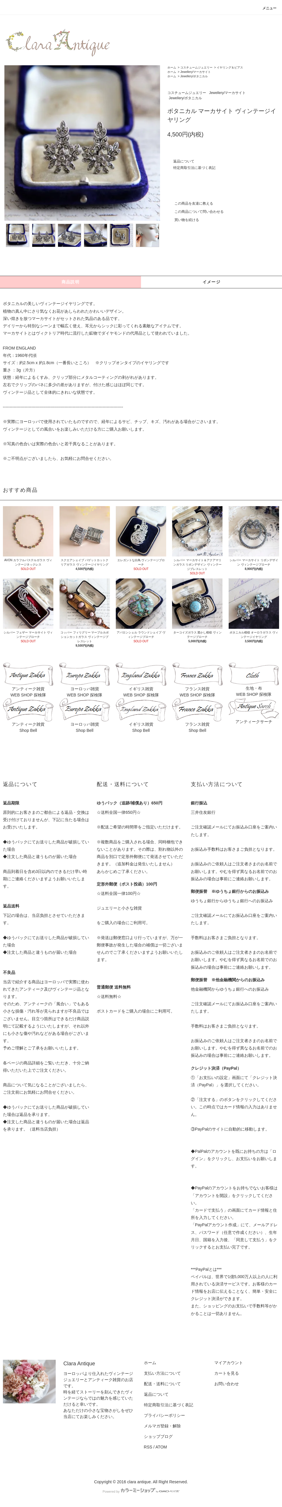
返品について (183, 161)
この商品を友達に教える (190, 203)
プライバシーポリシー (164, 1415)
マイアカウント (228, 1362)
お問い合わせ (226, 1383)
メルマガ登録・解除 (162, 1426)
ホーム (171, 67)
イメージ (212, 282)
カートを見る (226, 1373)
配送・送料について (162, 1383)
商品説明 (71, 282)
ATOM (161, 1447)
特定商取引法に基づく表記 (194, 168)
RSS (148, 1447)
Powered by (141, 1491)
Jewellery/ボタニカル (194, 76)
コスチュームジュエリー (196, 67)
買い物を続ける (183, 220)
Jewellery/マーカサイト (195, 71)
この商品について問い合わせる (195, 212)
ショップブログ (158, 1436)
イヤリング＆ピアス (230, 67)
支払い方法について (162, 1373)
